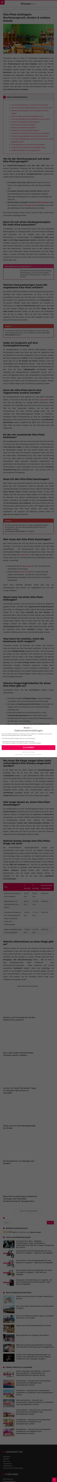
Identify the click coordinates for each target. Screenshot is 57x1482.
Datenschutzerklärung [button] (29, 754)
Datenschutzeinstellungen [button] (28, 752)
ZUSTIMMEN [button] (28, 747)
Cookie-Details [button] (19, 754)
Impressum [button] (39, 754)
